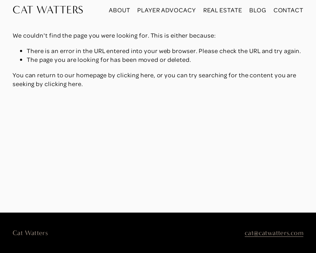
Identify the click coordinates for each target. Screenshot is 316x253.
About (119, 10)
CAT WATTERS (48, 10)
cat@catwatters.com (274, 233)
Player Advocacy (166, 10)
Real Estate (222, 10)
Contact (288, 10)
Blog (257, 10)
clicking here (135, 75)
